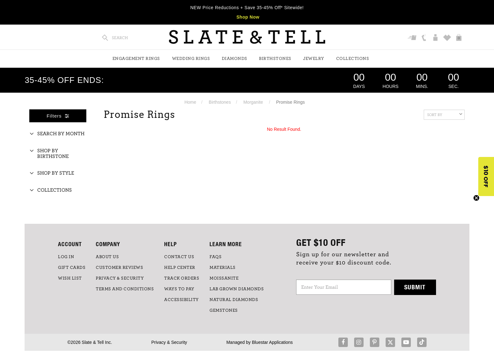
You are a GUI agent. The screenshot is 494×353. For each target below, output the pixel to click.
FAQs (215, 257)
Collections (352, 58)
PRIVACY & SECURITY (120, 278)
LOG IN (66, 257)
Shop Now (247, 17)
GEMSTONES (224, 310)
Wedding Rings (191, 58)
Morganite (253, 102)
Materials (223, 267)
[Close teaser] (476, 198)
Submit (415, 287)
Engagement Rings (136, 58)
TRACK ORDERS (181, 278)
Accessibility (181, 300)
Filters (58, 116)
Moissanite (224, 278)
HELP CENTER (179, 267)
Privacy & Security (169, 342)
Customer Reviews (119, 267)
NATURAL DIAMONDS (234, 300)
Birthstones (275, 58)
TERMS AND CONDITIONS (125, 289)
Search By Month (60, 133)
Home (190, 102)
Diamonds (234, 58)
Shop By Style (55, 173)
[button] (486, 176)
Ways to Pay (179, 289)
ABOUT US (107, 257)
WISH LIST (70, 278)
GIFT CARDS (71, 267)
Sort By (444, 114)
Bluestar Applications (272, 342)
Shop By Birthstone (53, 153)
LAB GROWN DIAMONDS (237, 289)
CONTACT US (179, 257)
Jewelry (313, 58)
